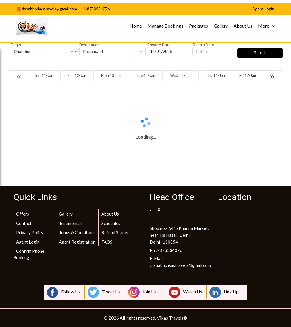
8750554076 (97, 8)
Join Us (142, 292)
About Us (243, 25)
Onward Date (159, 45)
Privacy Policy (29, 232)
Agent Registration (77, 241)
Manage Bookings (165, 25)
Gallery (221, 25)
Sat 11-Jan (44, 75)
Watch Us (185, 292)
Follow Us (63, 292)
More (263, 25)
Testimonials (71, 223)
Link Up (224, 292)
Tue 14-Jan (145, 75)
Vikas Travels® (172, 317)
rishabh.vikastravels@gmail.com (47, 8)
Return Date (203, 45)
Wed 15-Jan (180, 75)
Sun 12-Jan (77, 75)
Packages (198, 25)
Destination (89, 45)
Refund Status (114, 232)
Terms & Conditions (77, 232)
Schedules (110, 223)
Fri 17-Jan (247, 75)
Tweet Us (104, 292)
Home (136, 25)
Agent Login (28, 241)
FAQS (106, 241)
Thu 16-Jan (215, 75)
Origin (16, 45)
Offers (22, 213)
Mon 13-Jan (111, 75)
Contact (24, 223)
